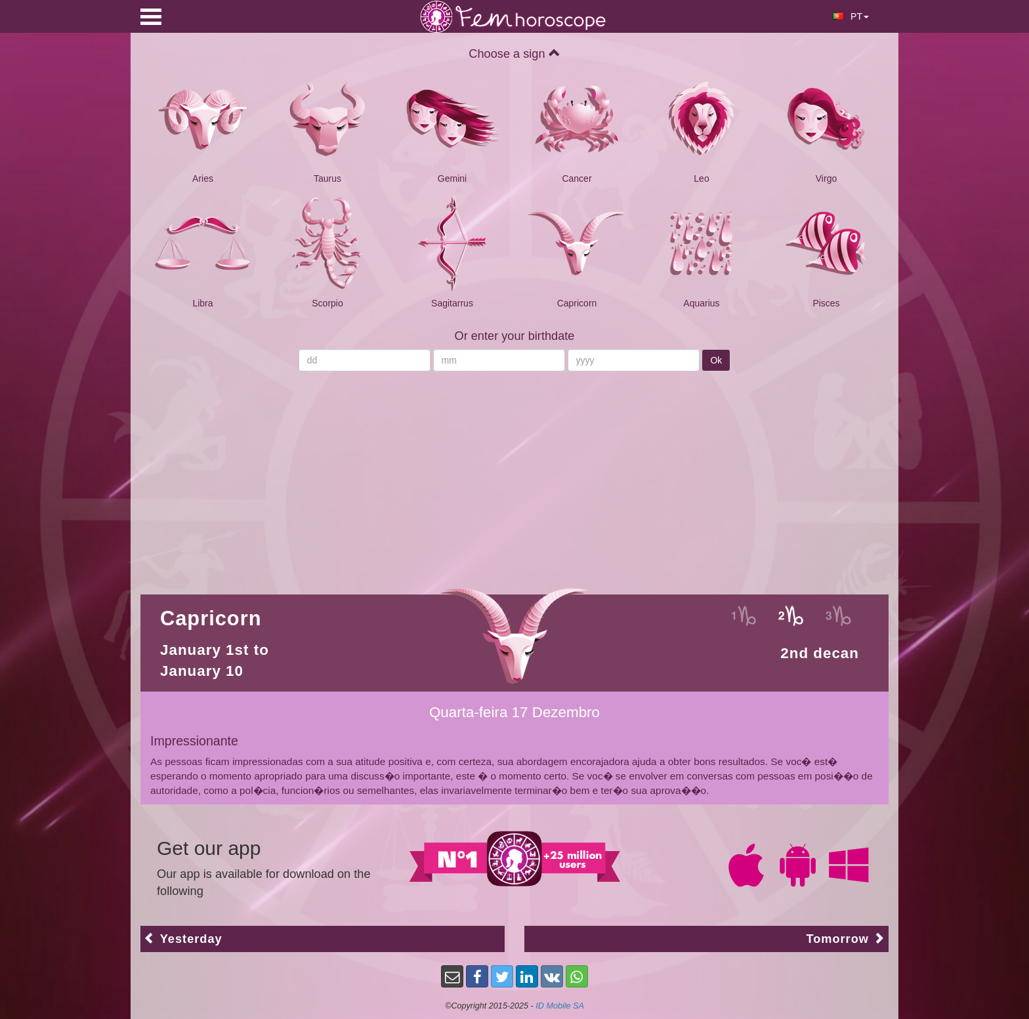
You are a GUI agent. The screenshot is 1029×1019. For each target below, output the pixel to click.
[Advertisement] (514, 476)
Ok (716, 360)
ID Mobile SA (560, 1005)
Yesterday (183, 939)
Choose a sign (514, 53)
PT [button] (851, 16)
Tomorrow (845, 939)
